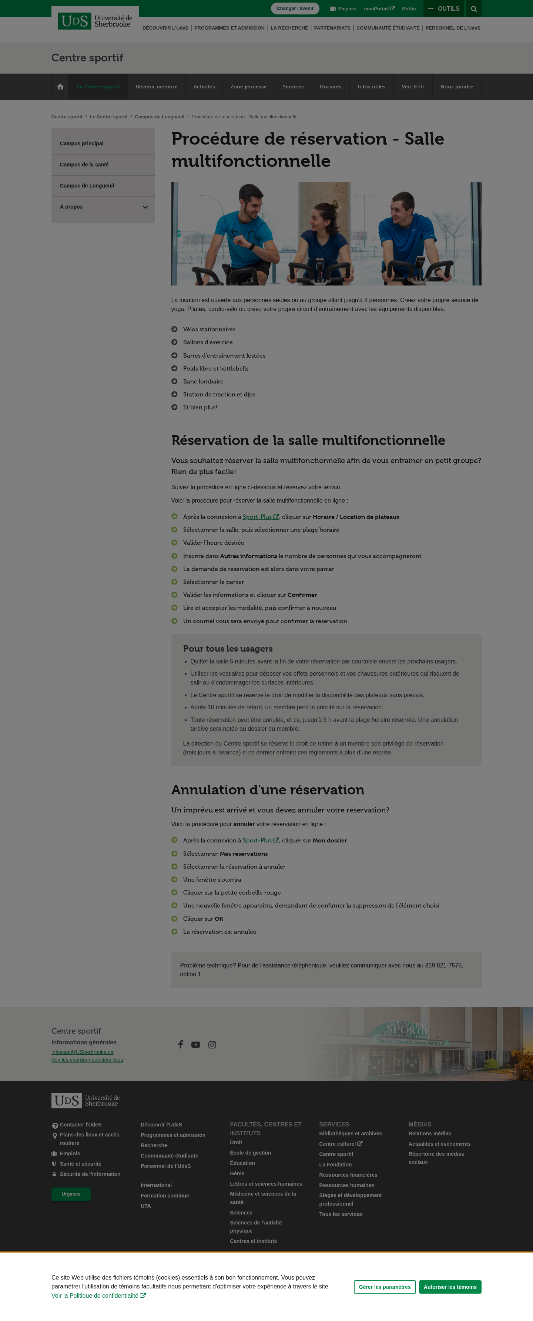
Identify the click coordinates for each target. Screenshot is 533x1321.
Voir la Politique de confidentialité (94, 1296)
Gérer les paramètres (385, 1287)
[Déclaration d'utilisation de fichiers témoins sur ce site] (266, 1287)
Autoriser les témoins (450, 1287)
